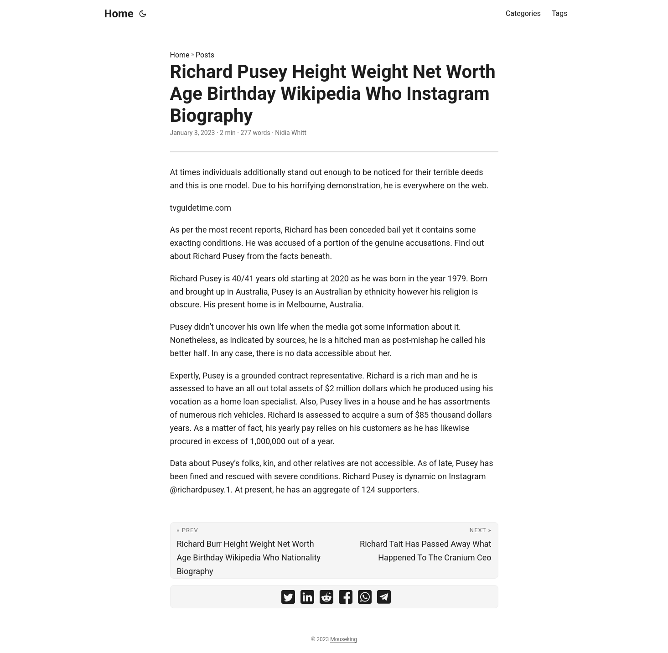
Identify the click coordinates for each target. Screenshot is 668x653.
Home (119, 13)
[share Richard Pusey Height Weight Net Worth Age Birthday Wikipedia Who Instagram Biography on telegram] (384, 599)
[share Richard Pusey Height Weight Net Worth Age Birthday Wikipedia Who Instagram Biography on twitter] (288, 599)
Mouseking (343, 639)
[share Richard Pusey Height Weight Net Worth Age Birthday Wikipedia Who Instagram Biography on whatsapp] (365, 599)
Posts (205, 55)
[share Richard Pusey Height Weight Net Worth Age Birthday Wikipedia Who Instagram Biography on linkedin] (307, 599)
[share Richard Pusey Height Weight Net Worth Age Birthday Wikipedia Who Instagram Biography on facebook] (345, 599)
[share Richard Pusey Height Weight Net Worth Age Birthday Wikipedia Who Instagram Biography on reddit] (326, 599)
